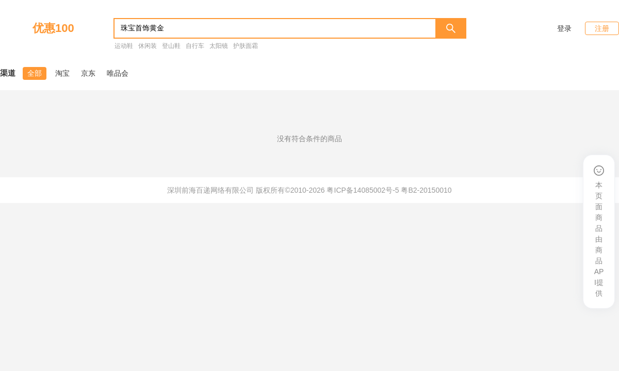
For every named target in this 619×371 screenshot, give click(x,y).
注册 (602, 28)
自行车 (195, 45)
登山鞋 (171, 45)
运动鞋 (124, 45)
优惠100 (53, 28)
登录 (564, 28)
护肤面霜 (245, 45)
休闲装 (147, 45)
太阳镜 (218, 45)
